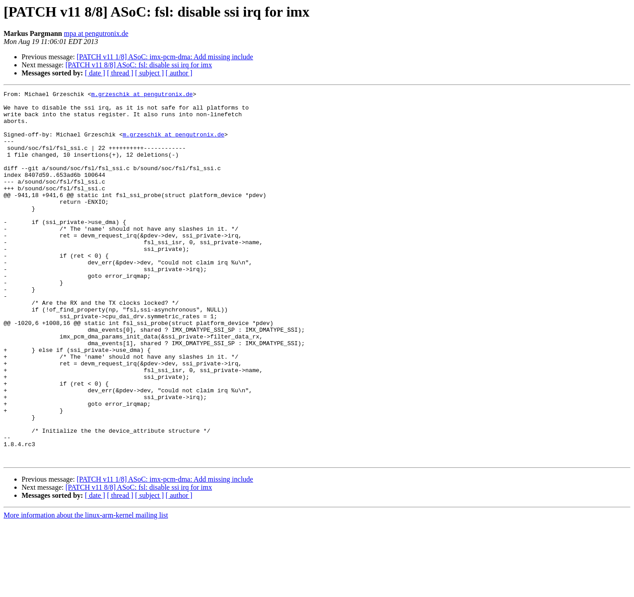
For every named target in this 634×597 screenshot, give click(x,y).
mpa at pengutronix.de (96, 33)
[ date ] (95, 73)
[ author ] (179, 73)
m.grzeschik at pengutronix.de (142, 95)
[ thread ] (120, 73)
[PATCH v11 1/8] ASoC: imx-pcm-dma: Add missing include (165, 57)
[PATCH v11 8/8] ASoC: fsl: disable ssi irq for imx (139, 65)
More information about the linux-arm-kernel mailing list (86, 589)
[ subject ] (149, 73)
